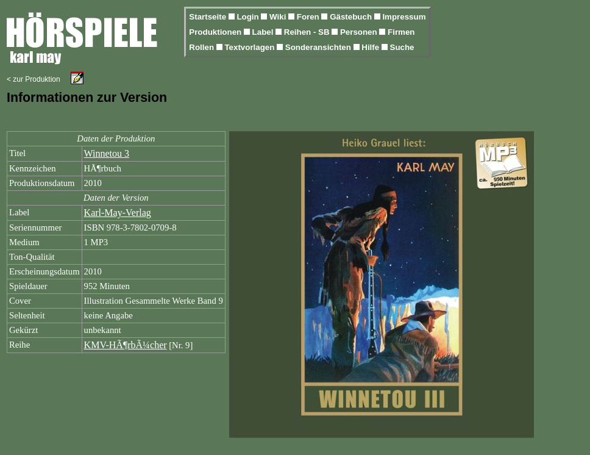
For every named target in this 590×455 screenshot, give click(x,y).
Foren (309, 16)
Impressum (403, 16)
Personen (359, 32)
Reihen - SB (308, 32)
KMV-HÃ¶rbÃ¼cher (125, 345)
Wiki (278, 16)
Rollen (202, 47)
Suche (402, 47)
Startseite (208, 16)
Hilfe (371, 47)
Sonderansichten (319, 47)
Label (264, 32)
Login (248, 16)
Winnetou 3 (106, 153)
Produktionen (216, 32)
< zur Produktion (33, 79)
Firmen (401, 32)
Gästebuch (352, 16)
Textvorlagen (250, 47)
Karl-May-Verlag (117, 212)
